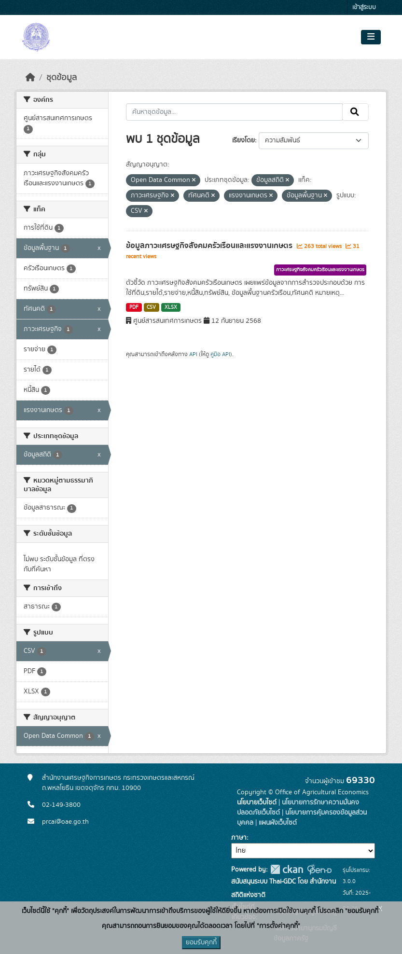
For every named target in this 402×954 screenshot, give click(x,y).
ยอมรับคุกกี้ (201, 942)
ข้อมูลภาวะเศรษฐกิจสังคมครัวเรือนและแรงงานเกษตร (210, 245)
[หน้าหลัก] (30, 77)
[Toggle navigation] (371, 37)
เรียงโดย (243, 140)
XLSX (171, 307)
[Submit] (355, 112)
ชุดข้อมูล (61, 77)
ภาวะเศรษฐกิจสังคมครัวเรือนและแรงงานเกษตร (320, 269)
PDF (134, 307)
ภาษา (239, 838)
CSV (151, 307)
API (193, 354)
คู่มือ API (220, 354)
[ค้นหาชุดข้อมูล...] (234, 112)
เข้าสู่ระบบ (364, 7)
